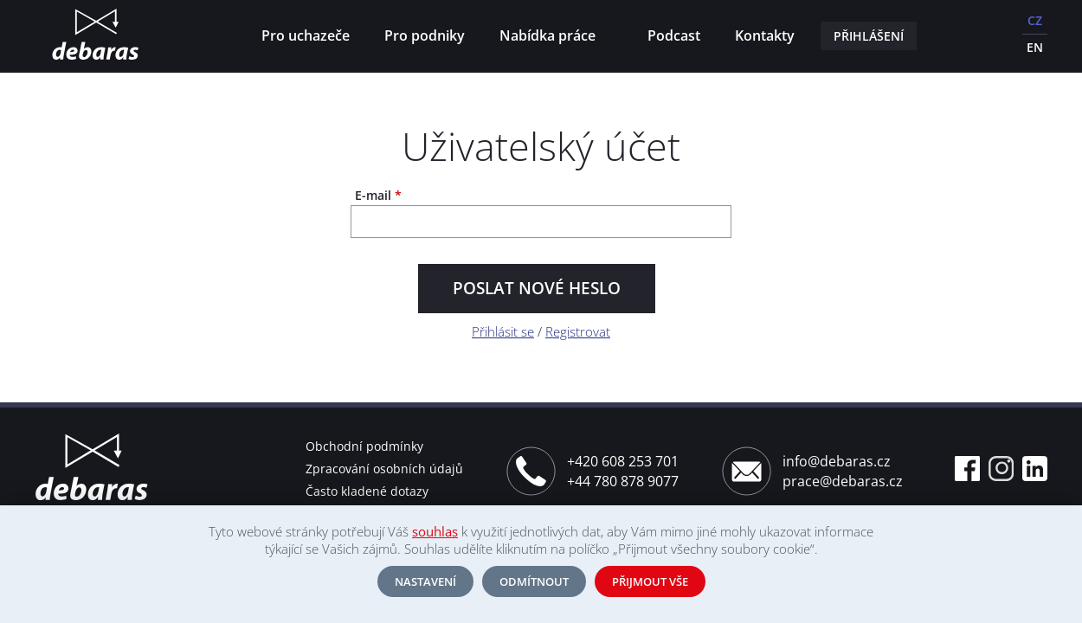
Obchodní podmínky (364, 446)
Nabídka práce (551, 37)
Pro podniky (424, 35)
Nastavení (425, 581)
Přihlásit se (503, 331)
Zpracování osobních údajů (384, 468)
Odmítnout (534, 581)
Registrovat (577, 331)
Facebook (967, 468)
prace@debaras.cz (843, 481)
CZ (1034, 20)
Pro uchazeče (305, 35)
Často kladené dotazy (367, 491)
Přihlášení (869, 36)
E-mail (378, 195)
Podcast (673, 35)
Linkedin (1034, 468)
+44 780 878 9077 (623, 481)
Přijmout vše (650, 581)
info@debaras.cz (837, 461)
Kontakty (765, 35)
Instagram (1001, 468)
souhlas (435, 531)
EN (1035, 47)
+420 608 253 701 (623, 461)
